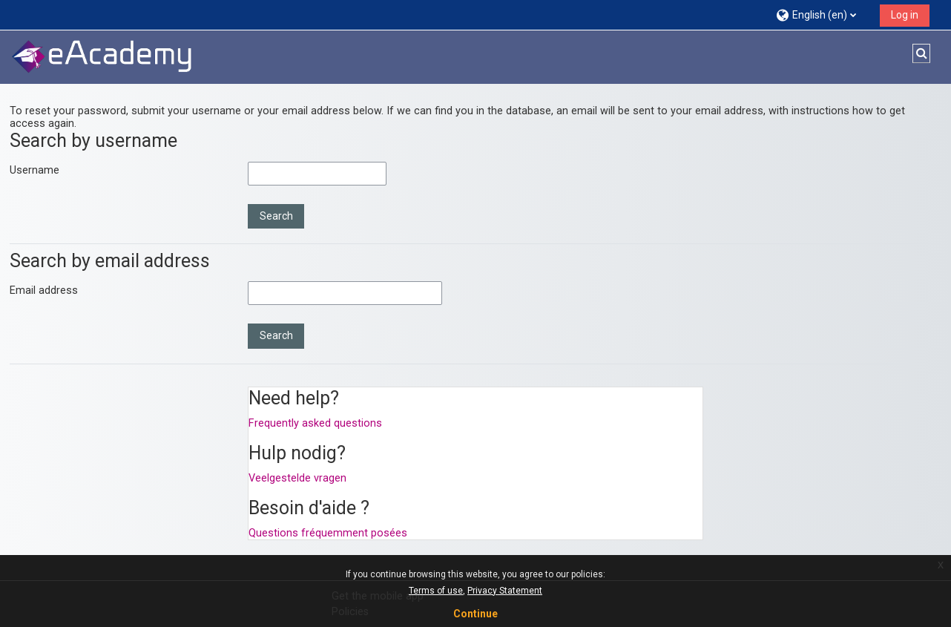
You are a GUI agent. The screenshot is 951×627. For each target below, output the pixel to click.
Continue (475, 614)
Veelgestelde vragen (297, 478)
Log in (904, 15)
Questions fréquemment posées (328, 533)
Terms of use (436, 590)
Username (34, 170)
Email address (44, 290)
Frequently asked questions (315, 423)
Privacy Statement (504, 590)
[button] (822, 14)
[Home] (102, 56)
